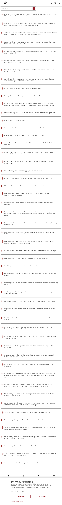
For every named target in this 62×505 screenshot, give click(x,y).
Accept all (21, 496)
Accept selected (41, 496)
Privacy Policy (15, 501)
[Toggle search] (51, 3)
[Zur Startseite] (5, 4)
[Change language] (55, 3)
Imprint (22, 501)
